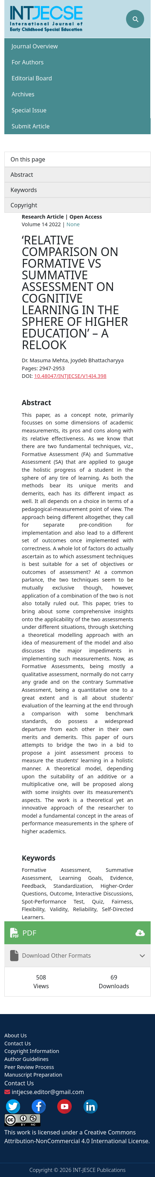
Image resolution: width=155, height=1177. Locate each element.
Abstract (22, 175)
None (73, 224)
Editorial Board (32, 78)
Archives (23, 94)
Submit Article (31, 126)
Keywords (24, 190)
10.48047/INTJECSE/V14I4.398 (70, 375)
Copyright (24, 205)
